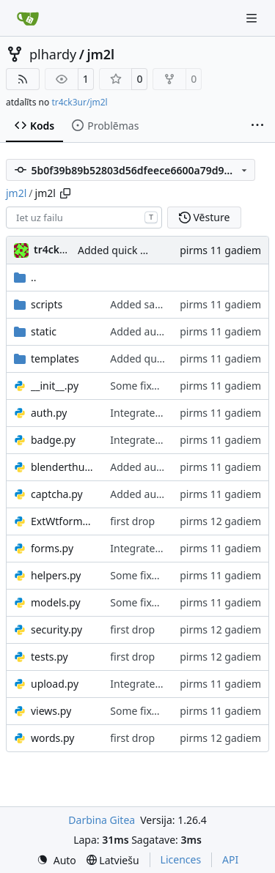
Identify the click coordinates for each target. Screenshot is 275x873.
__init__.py (54, 386)
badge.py (53, 440)
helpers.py (56, 575)
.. (25, 277)
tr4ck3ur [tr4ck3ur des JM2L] (55, 249)
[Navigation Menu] (253, 18)
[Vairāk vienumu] (257, 126)
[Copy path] (65, 193)
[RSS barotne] (23, 79)
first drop (132, 521)
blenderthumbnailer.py (63, 467)
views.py (51, 711)
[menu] (56, 860)
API (230, 859)
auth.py (49, 413)
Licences (181, 859)
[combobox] (84, 218)
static (43, 331)
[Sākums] (27, 18)
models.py (56, 602)
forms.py (52, 548)
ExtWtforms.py (63, 521)
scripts (46, 304)
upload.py (54, 684)
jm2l (100, 54)
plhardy (52, 54)
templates (55, 358)
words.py (53, 738)
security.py (56, 629)
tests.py (49, 657)
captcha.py (57, 494)
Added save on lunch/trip (170, 304)
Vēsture (204, 217)
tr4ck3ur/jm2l (79, 102)
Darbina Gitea (101, 820)
